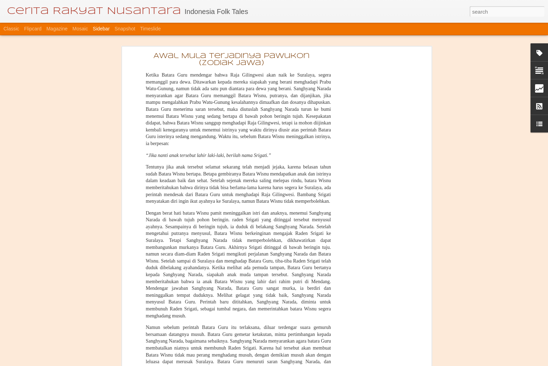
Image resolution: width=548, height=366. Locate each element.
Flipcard (33, 28)
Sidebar (101, 28)
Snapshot (125, 28)
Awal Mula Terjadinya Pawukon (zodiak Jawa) (231, 59)
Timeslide (150, 28)
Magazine (57, 28)
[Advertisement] (369, 166)
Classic (11, 28)
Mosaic (80, 28)
